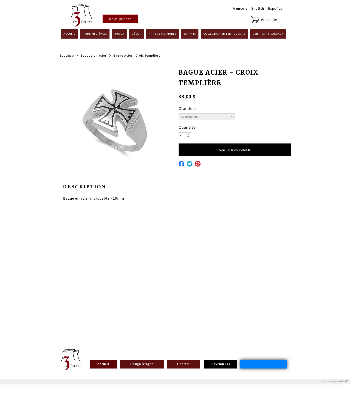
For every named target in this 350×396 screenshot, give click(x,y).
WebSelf (343, 381)
